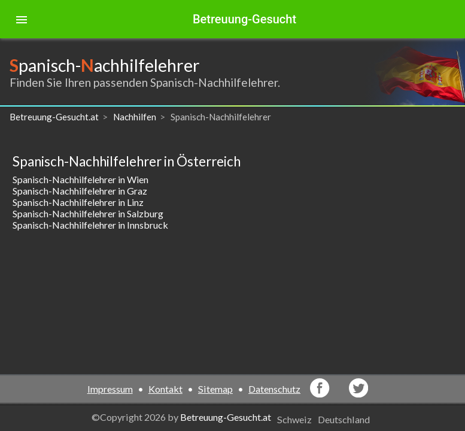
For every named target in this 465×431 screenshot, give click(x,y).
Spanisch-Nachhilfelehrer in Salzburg (88, 213)
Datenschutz (274, 388)
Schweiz (294, 419)
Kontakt (165, 388)
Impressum (110, 388)
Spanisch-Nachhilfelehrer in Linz (78, 202)
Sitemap (215, 388)
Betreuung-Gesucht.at (225, 417)
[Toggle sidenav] (22, 19)
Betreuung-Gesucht (244, 19)
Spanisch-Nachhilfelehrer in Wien (80, 179)
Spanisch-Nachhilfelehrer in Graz (80, 190)
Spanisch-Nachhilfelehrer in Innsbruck (90, 224)
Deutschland (344, 419)
